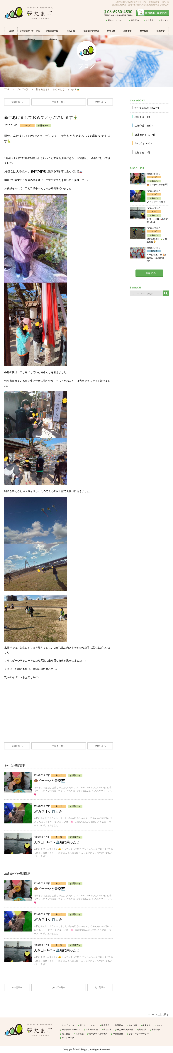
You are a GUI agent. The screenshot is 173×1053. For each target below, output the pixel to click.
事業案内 (135, 20)
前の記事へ (17, 102)
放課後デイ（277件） (146, 134)
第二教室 (144, 31)
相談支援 (127, 31)
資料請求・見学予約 (98, 1034)
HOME (11, 31)
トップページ (68, 1025)
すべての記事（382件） (147, 107)
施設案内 (150, 20)
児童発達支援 (92, 1030)
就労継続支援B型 (91, 31)
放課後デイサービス (71, 1030)
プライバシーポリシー (139, 1034)
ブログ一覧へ (58, 102)
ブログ (159, 1025)
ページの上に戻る (159, 1014)
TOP (6, 89)
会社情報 (165, 20)
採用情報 (147, 1025)
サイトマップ (68, 1038)
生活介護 (71, 31)
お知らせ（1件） (144, 152)
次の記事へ (100, 102)
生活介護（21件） (144, 125)
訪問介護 (111, 31)
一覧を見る (149, 273)
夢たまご (85, 1049)
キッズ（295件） (144, 143)
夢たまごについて (116, 20)
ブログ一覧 (23, 89)
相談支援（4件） (144, 116)
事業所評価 (118, 1034)
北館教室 (160, 31)
